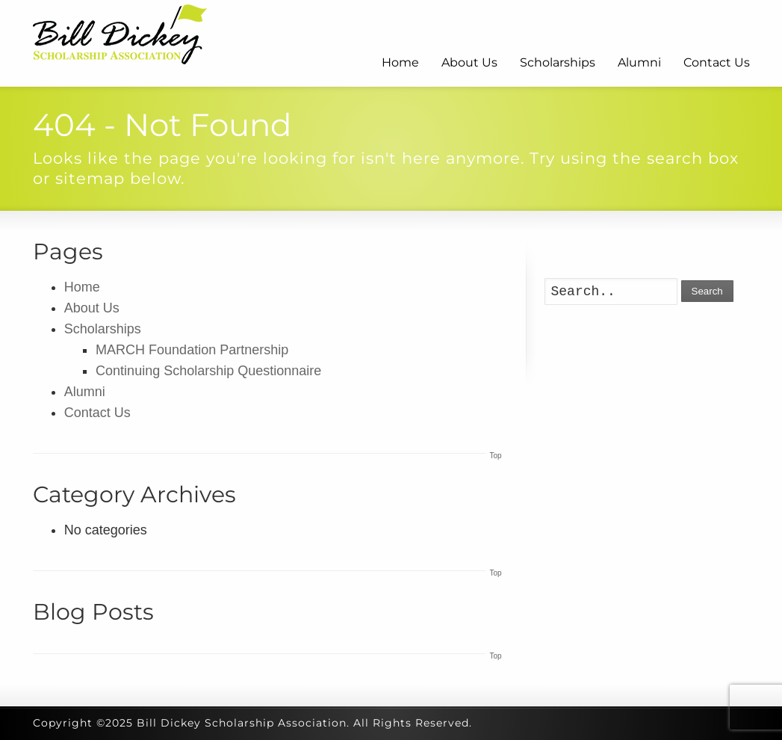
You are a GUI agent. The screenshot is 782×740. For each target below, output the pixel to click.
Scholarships (557, 62)
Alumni (639, 62)
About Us (469, 62)
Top (495, 455)
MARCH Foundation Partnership (192, 349)
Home (400, 62)
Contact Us (716, 62)
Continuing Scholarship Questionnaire (208, 370)
